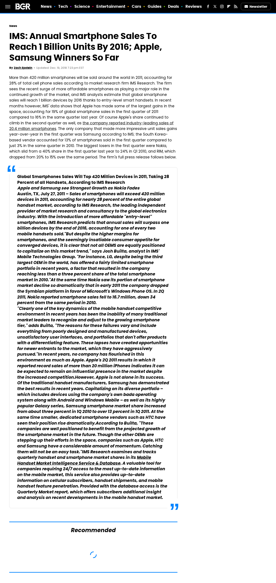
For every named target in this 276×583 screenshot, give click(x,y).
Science (82, 6)
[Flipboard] (229, 6)
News (46, 6)
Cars (136, 6)
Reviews (193, 6)
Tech (63, 6)
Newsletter (256, 7)
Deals (173, 6)
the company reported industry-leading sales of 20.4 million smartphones (91, 126)
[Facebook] (208, 6)
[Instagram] (222, 6)
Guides (155, 6)
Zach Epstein (23, 68)
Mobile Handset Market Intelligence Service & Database (84, 460)
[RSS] (235, 6)
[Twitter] (215, 6)
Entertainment (110, 6)
